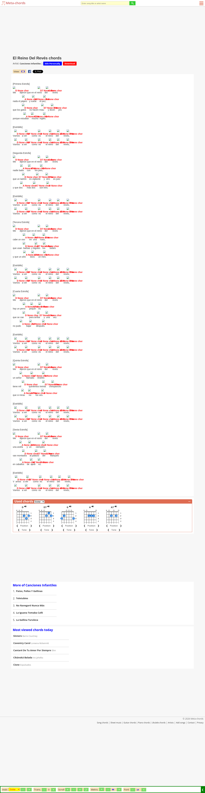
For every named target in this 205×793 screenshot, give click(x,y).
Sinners (17, 693)
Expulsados (25, 722)
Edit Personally (52, 63)
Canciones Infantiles (30, 63)
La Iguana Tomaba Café (29, 670)
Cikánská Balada (22, 714)
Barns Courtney (30, 693)
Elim (54, 707)
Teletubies (22, 655)
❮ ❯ (23, 71)
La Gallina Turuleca (27, 677)
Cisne (16, 722)
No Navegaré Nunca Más (30, 662)
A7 (112, 564)
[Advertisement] (102, 30)
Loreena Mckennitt (40, 700)
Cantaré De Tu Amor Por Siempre (32, 707)
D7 (45, 564)
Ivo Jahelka (38, 714)
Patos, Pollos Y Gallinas (29, 648)
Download (70, 63)
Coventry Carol (21, 700)
